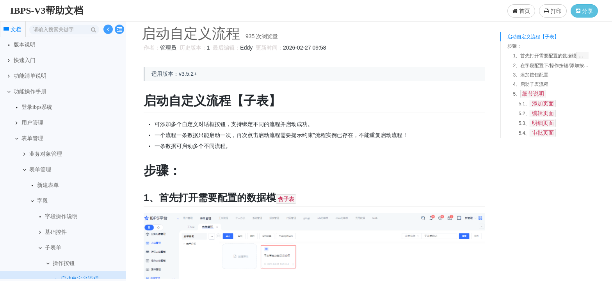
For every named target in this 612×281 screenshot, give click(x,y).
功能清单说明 (30, 76)
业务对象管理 (45, 154)
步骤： (514, 46)
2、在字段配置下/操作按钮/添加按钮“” (551, 65)
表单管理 (32, 138)
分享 (584, 11)
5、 (529, 94)
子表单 (53, 248)
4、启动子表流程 (530, 84)
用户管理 (32, 123)
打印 (553, 11)
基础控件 (56, 232)
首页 (521, 11)
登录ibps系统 (36, 107)
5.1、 (537, 103)
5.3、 (537, 123)
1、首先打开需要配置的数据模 (551, 55)
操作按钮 (64, 263)
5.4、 (537, 133)
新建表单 (48, 185)
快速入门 (25, 60)
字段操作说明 (61, 216)
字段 (42, 201)
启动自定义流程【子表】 (533, 36)
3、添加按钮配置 (530, 75)
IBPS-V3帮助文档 (46, 10)
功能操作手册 (30, 91)
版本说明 (25, 45)
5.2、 (537, 113)
